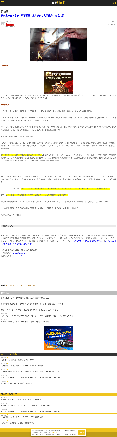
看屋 (7, 285)
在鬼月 (25, 285)
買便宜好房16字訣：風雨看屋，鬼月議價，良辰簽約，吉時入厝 (32, 15)
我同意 (82, 432)
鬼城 (20, 285)
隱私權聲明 (53, 432)
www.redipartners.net (20, 253)
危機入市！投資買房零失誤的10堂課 (88, 241)
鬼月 (16, 285)
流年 (33, 285)
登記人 (12, 285)
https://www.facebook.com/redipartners (26, 256)
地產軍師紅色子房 (10, 25)
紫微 (29, 285)
